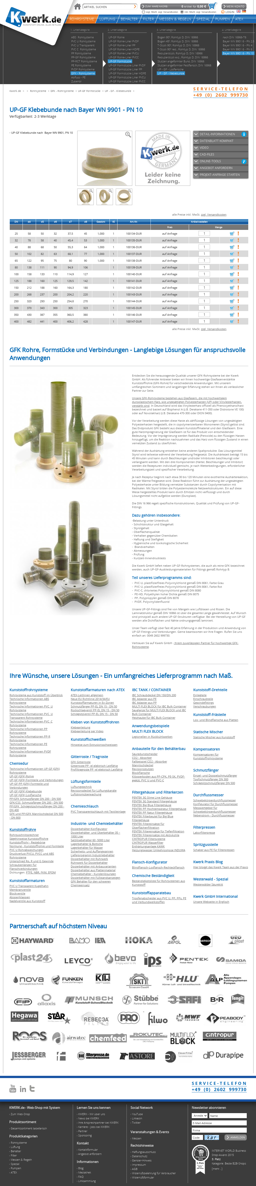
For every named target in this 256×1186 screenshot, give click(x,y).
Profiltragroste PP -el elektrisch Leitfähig (96, 769)
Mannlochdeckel (142, 765)
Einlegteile (199, 695)
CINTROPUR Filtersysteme (148, 839)
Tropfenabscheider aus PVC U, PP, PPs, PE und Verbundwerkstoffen (159, 900)
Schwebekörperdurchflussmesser (214, 800)
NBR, (37, 872)
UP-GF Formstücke (89, 91)
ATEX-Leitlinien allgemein (87, 695)
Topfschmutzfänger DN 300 (210, 779)
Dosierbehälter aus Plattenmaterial (93, 870)
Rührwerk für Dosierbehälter (89, 862)
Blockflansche (141, 773)
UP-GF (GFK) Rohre (22, 776)
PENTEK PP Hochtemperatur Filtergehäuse (159, 809)
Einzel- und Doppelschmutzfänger (215, 775)
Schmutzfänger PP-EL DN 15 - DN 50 (94, 706)
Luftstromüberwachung (86, 794)
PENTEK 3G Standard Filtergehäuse (154, 801)
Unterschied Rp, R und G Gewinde (32, 861)
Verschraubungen (204, 706)
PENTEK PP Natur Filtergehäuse (152, 812)
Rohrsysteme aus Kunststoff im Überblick (36, 695)
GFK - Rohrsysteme (62, 91)
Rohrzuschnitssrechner (24, 835)
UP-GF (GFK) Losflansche (25, 795)
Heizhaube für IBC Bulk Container (153, 717)
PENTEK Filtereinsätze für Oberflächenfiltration (148, 825)
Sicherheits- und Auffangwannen (92, 851)
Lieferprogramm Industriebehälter (92, 855)
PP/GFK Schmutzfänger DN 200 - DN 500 (35, 799)
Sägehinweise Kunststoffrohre (29, 838)
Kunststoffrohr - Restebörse (27, 842)
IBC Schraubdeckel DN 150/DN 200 (154, 695)
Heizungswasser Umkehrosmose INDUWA (158, 850)
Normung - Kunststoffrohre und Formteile (37, 846)
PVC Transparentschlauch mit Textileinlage (98, 811)
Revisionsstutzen (143, 769)
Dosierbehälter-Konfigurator (89, 829)
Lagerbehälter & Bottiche (87, 844)
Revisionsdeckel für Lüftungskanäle (93, 790)
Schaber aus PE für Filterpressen (213, 850)
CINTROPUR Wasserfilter (147, 842)
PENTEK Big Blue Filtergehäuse (151, 805)
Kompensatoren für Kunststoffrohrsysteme (208, 756)
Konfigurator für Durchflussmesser (215, 804)
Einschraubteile (203, 699)
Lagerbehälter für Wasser (87, 847)
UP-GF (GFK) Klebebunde (26, 791)
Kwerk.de (15, 91)
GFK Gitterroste (80, 762)
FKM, (44, 872)
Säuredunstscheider (145, 754)
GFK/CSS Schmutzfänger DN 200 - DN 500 (36, 802)
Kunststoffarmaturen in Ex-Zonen (92, 702)
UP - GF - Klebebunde (118, 91)
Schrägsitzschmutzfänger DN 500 (214, 783)
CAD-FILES (207, 154)
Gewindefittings (203, 702)
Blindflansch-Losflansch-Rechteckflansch (158, 867)
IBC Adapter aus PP (144, 702)
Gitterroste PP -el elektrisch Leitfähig (94, 766)
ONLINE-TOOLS (210, 161)
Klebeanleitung (80, 727)
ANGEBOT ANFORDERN (216, 168)
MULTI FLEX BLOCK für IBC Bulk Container (159, 706)
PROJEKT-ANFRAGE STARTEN (220, 175)
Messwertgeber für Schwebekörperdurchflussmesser (214, 809)
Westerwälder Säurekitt (208, 884)
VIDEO (204, 147)
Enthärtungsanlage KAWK (148, 846)
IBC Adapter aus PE (144, 699)
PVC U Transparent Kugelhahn (29, 886)
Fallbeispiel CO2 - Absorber (149, 761)
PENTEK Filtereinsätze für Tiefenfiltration (158, 831)
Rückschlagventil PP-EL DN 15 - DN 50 (95, 710)
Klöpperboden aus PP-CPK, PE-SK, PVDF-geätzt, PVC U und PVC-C (158, 778)
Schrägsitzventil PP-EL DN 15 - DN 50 (94, 714)
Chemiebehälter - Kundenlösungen (93, 874)
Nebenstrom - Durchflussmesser (213, 815)
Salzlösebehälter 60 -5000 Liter (90, 840)
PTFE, (30, 872)
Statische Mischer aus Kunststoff (214, 737)
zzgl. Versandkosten (213, 214)
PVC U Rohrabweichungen (27, 850)
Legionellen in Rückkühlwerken (152, 736)
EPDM (52, 872)
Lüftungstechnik (81, 787)
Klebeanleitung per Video (87, 731)
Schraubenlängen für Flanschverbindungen (24, 866)
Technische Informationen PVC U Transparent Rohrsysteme (31, 715)
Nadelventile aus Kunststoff (27, 901)
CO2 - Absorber (142, 758)
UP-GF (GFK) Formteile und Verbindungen (37, 780)
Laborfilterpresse (204, 832)
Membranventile (20, 890)
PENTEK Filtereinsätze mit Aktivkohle (155, 835)
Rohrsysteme (38, 91)
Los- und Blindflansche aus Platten (215, 720)
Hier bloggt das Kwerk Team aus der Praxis (220, 867)
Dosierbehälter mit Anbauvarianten (93, 866)
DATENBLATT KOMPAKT (217, 141)
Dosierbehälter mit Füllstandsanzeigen (95, 877)
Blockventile (17, 893)
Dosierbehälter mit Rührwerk (89, 859)
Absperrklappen (20, 897)
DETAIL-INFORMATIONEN (217, 134)
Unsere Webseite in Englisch (211, 902)
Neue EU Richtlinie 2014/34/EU (90, 699)
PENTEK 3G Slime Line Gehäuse (152, 797)
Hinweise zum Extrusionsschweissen (94, 745)
